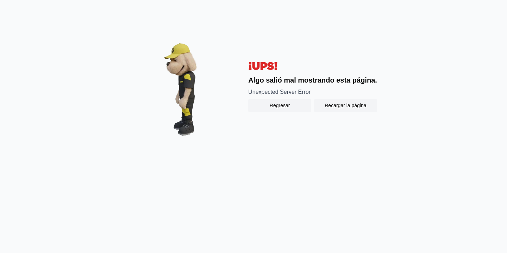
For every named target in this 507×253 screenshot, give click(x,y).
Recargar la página (345, 105)
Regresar (280, 105)
